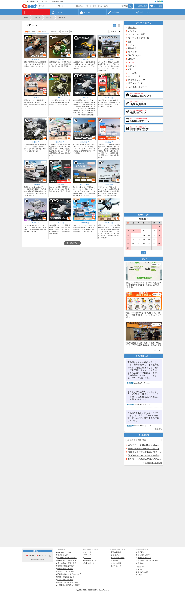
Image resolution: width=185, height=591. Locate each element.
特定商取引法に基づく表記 (148, 560)
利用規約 (141, 552)
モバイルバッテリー (137, 87)
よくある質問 (116, 563)
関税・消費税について (65, 577)
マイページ (115, 560)
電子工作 (132, 52)
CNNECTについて (64, 552)
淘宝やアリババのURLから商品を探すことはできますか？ (145, 445)
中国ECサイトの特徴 (65, 580)
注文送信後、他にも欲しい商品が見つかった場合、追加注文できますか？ (145, 455)
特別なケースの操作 (65, 569)
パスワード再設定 (118, 558)
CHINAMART (143, 572)
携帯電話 (132, 27)
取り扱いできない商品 (65, 571)
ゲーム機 (132, 73)
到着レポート (89, 563)
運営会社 (141, 563)
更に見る (158, 429)
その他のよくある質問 (153, 463)
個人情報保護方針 (144, 555)
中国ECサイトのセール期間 (68, 582)
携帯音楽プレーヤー (137, 80)
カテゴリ (87, 552)
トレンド (87, 558)
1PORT (140, 575)
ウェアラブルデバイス (138, 38)
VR (129, 69)
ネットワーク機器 (136, 34)
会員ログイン (116, 555)
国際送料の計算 (90, 560)
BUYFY (140, 569)
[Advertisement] (72, 266)
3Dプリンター (134, 55)
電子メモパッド (135, 83)
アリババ (43, 31)
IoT (129, 41)
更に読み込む (72, 243)
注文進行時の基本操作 (65, 566)
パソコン (132, 31)
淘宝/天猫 (30, 31)
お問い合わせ (116, 566)
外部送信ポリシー (144, 558)
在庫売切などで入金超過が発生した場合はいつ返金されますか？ (145, 452)
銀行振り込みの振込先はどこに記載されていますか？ (145, 459)
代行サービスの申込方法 (66, 560)
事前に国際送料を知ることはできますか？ (145, 448)
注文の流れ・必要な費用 (66, 563)
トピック (158, 350)
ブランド (87, 555)
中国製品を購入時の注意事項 (68, 585)
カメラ (131, 45)
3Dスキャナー (134, 59)
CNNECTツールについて (67, 558)
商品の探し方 (62, 555)
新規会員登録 (116, 552)
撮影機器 (132, 48)
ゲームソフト (134, 76)
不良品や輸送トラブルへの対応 (69, 574)
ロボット (132, 66)
